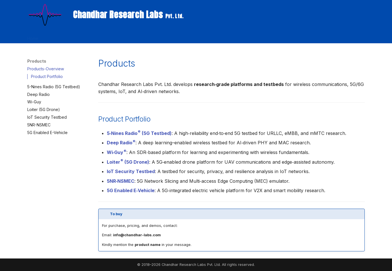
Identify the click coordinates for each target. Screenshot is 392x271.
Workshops (104, 36)
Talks (238, 36)
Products (78, 36)
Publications (133, 36)
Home (32, 36)
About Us (258, 36)
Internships (217, 36)
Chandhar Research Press (175, 36)
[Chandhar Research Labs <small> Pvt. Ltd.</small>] (44, 14)
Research (54, 36)
